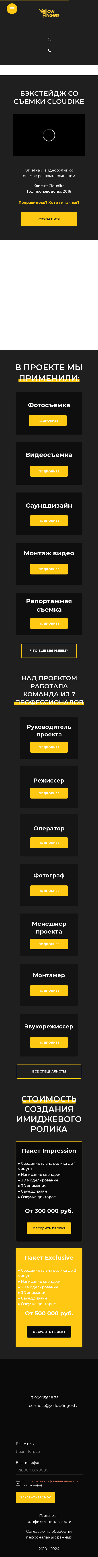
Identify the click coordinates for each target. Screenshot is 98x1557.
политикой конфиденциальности (52, 1481)
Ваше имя (25, 1444)
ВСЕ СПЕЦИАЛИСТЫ (49, 1071)
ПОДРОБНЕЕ (47, 420)
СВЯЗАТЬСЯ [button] (49, 219)
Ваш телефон (28, 1463)
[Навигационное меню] (12, 8)
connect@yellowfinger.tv (53, 1405)
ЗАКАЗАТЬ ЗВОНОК (35, 1497)
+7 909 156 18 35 (44, 1398)
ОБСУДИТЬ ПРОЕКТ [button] (49, 1228)
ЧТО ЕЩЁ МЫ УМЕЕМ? (49, 651)
